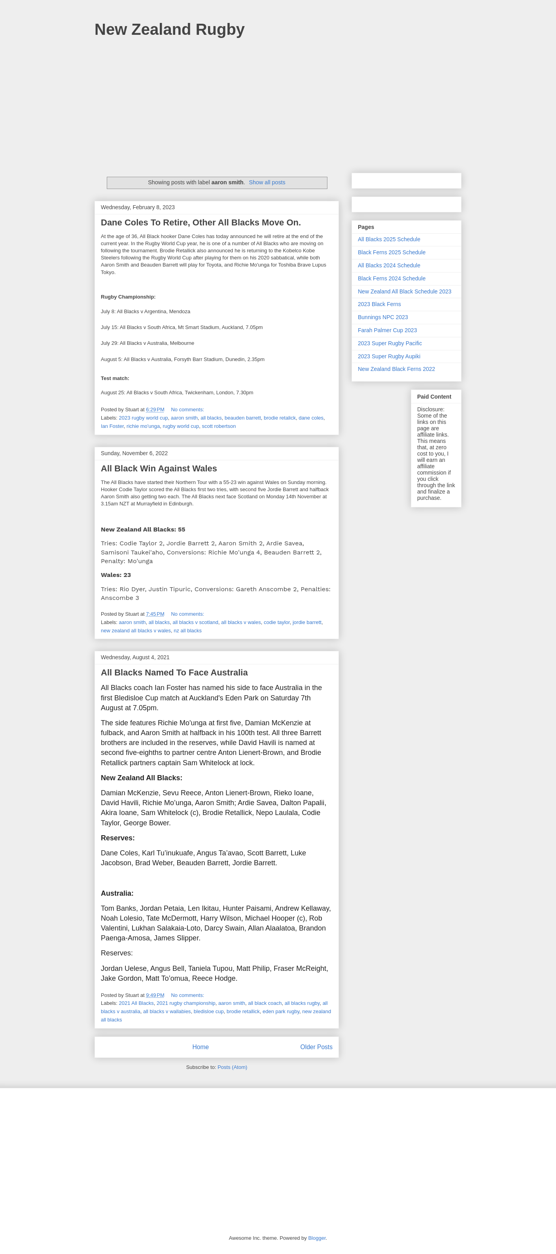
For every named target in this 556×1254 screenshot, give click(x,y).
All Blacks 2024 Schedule (389, 265)
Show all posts (267, 182)
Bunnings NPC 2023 (383, 317)
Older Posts (317, 1047)
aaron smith (184, 418)
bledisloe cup (209, 1011)
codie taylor (277, 622)
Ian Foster (112, 426)
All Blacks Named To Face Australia (174, 672)
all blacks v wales (241, 622)
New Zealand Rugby (170, 29)
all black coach (265, 1003)
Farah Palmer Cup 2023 (387, 330)
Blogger (316, 1238)
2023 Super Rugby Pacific (390, 343)
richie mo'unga (143, 426)
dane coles (311, 418)
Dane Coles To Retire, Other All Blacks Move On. (201, 222)
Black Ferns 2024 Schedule (392, 278)
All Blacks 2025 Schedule (389, 239)
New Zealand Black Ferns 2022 (396, 369)
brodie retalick (280, 418)
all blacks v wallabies (167, 1011)
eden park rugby (281, 1011)
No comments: (188, 409)
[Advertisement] (278, 101)
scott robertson (219, 426)
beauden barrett (243, 418)
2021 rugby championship (186, 1003)
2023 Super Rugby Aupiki (389, 356)
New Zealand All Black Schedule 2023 (405, 291)
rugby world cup (181, 426)
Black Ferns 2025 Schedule (392, 252)
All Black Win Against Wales (159, 468)
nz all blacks (188, 631)
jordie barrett (307, 622)
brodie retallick (243, 1011)
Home (200, 1047)
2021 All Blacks (136, 1003)
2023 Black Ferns (379, 304)
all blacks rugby (302, 1003)
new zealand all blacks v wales (136, 631)
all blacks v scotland (195, 622)
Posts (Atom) (232, 1067)
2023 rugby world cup (143, 418)
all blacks (210, 418)
